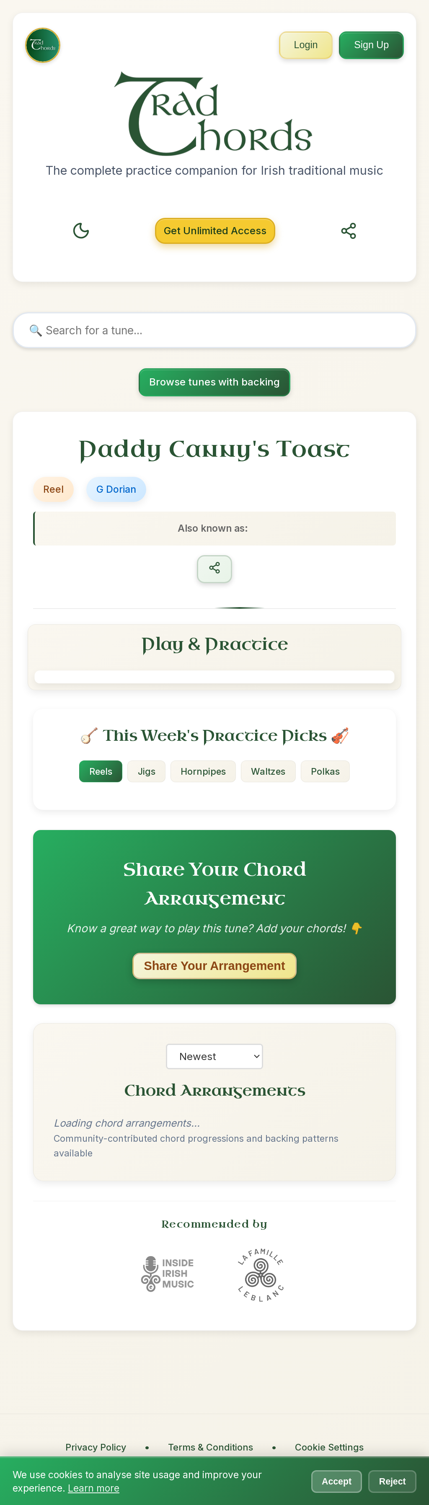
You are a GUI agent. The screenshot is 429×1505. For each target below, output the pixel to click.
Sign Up (370, 46)
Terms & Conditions (210, 1448)
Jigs (146, 772)
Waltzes (269, 772)
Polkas (327, 772)
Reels (99, 772)
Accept (334, 1481)
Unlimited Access (215, 231)
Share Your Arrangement (214, 966)
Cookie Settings (329, 1448)
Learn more (93, 1488)
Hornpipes (203, 772)
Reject (391, 1481)
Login (300, 46)
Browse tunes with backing (214, 382)
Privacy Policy (95, 1448)
